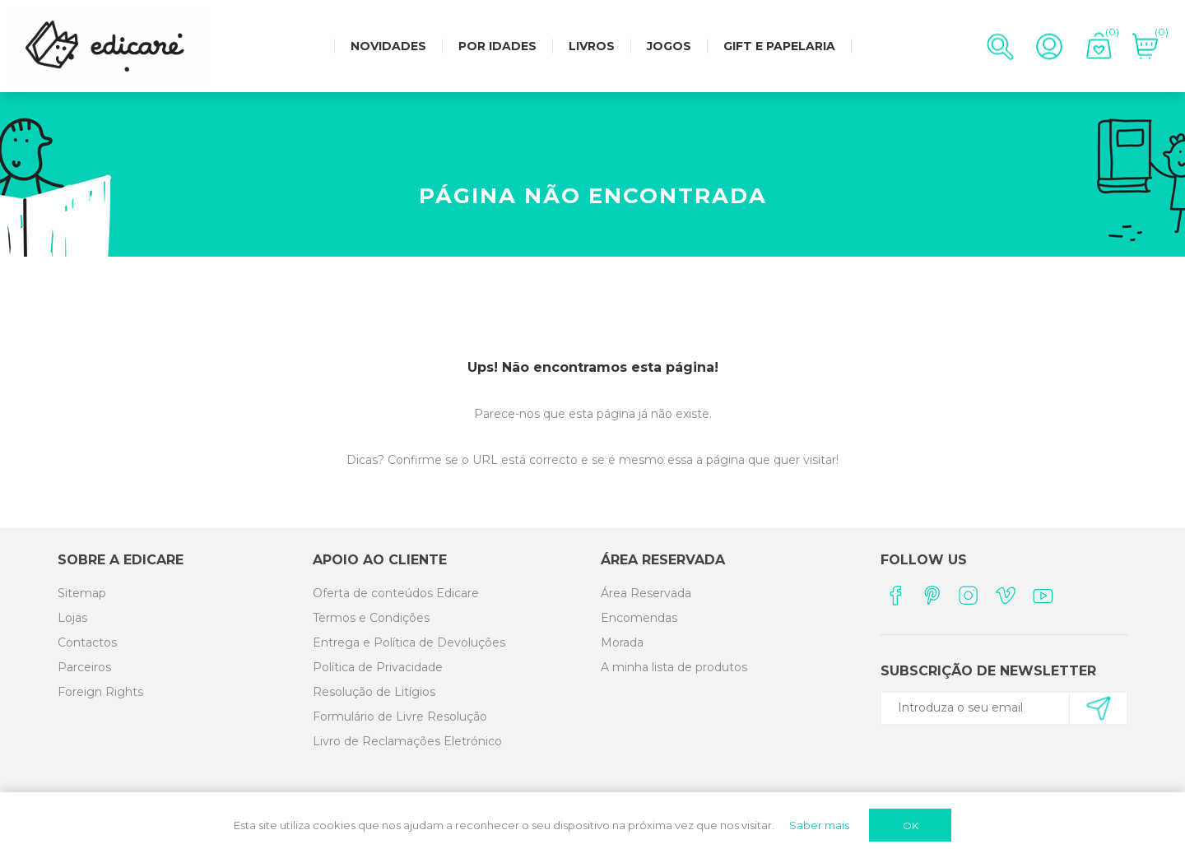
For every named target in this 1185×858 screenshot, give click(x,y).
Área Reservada (646, 593)
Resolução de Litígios (374, 691)
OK (910, 825)
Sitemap (82, 593)
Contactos (87, 642)
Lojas (72, 617)
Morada (622, 642)
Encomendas (639, 617)
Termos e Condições (371, 617)
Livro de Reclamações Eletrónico (407, 741)
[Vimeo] (1006, 595)
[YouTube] (1043, 595)
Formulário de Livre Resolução (400, 716)
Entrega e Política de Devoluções (409, 642)
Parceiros (84, 667)
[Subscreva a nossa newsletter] (996, 707)
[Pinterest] (932, 595)
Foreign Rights (100, 691)
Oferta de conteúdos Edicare (396, 593)
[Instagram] (969, 595)
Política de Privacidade (378, 667)
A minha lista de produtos (674, 667)
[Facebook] (895, 595)
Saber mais (819, 825)
